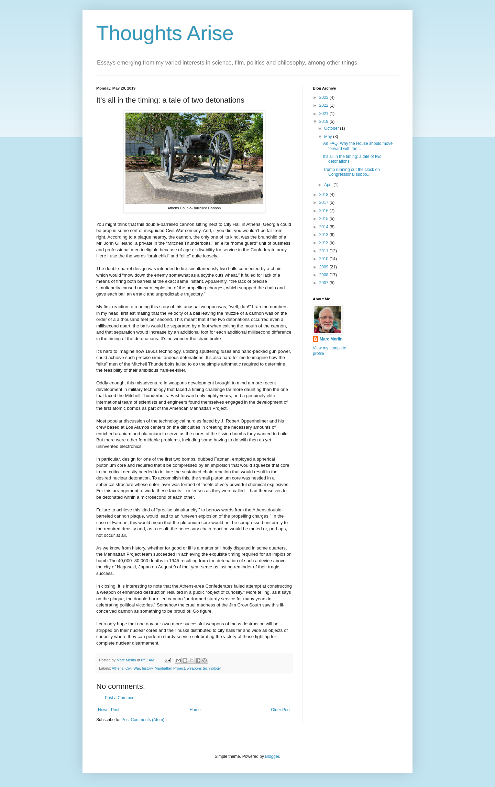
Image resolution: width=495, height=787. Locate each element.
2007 (324, 282)
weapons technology (204, 668)
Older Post (280, 709)
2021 (324, 113)
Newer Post (108, 709)
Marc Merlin (331, 339)
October (332, 128)
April (328, 184)
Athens (117, 668)
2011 (324, 250)
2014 (324, 226)
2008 (324, 275)
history (147, 668)
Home (195, 709)
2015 (324, 218)
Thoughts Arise (165, 33)
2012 (324, 242)
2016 (324, 210)
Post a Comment (120, 697)
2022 (324, 105)
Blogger (272, 756)
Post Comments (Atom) (142, 719)
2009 (324, 267)
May (328, 136)
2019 (324, 121)
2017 (324, 202)
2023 (324, 97)
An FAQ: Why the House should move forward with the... (358, 146)
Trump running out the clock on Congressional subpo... (351, 172)
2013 (324, 234)
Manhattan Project (170, 668)
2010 (324, 258)
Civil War (132, 668)
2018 (324, 194)
